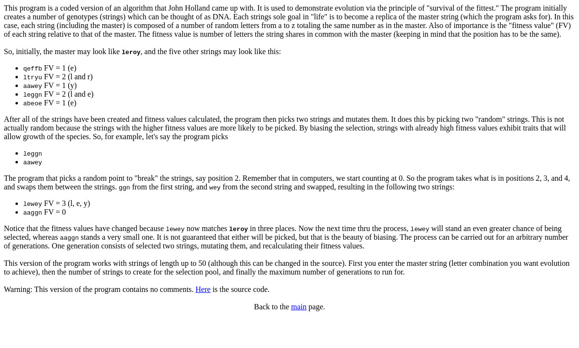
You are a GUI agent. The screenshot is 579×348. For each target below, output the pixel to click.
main (298, 307)
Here (203, 289)
